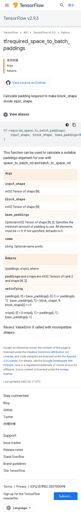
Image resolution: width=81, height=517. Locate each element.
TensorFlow (10, 32)
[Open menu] (7, 5)
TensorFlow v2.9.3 (20, 18)
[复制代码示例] (74, 124)
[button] (40, 114)
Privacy (21, 486)
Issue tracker (12, 443)
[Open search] (62, 5)
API (26, 32)
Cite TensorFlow (14, 470)
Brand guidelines (14, 463)
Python (65, 32)
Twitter (8, 417)
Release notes (13, 450)
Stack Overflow (13, 456)
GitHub (8, 410)
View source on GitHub (26, 82)
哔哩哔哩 (9, 424)
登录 (71, 5)
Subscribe (66, 496)
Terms (7, 486)
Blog (6, 403)
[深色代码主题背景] (67, 124)
